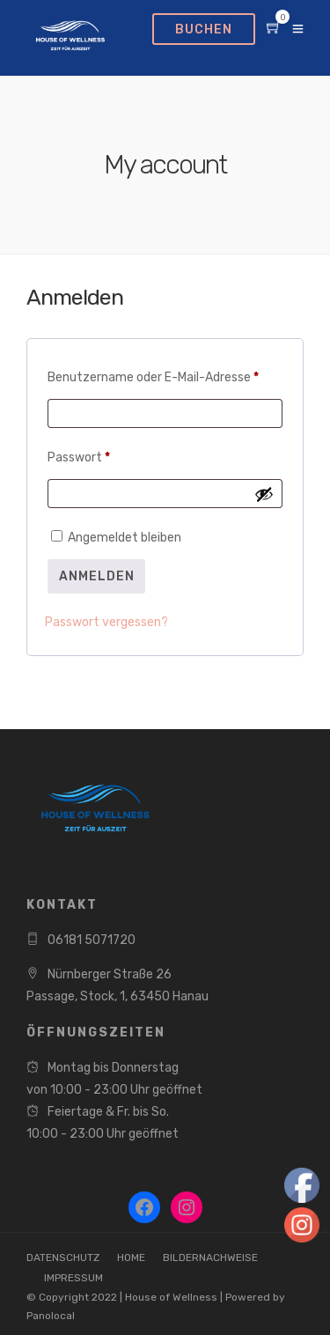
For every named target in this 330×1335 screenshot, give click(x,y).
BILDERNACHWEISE (210, 1257)
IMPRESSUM (73, 1278)
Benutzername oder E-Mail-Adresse (165, 375)
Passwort (112, 455)
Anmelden (97, 576)
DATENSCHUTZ (62, 1257)
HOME (131, 1257)
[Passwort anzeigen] (264, 494)
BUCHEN (203, 29)
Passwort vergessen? (106, 622)
